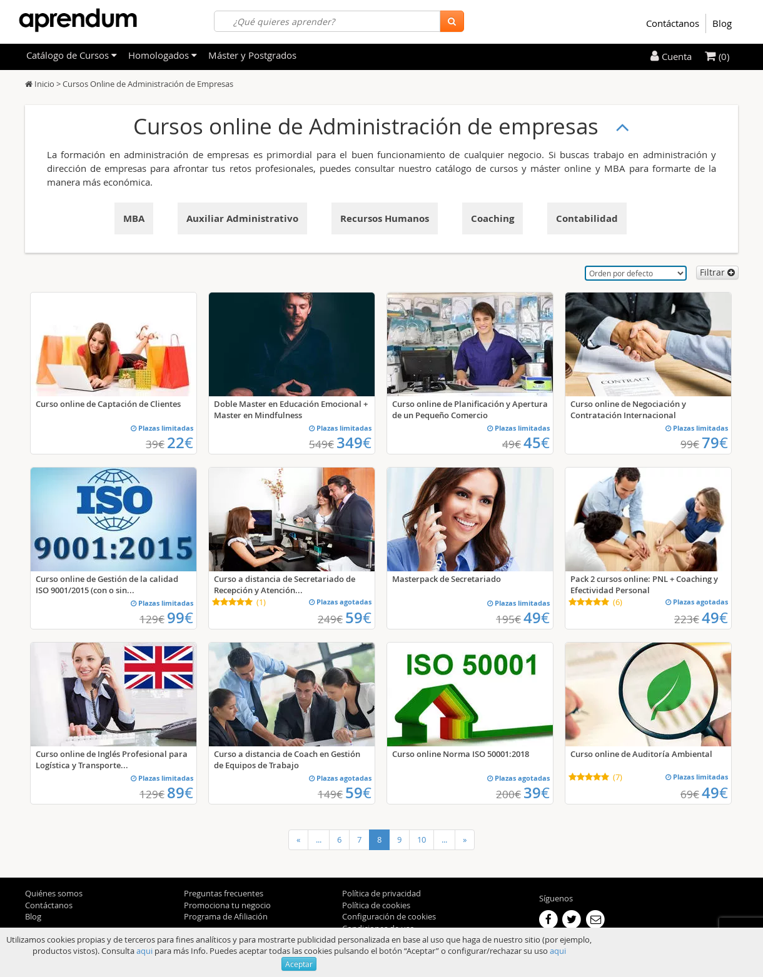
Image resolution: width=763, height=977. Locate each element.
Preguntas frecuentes (223, 893)
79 (715, 443)
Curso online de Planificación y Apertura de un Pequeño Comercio (470, 409)
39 (536, 793)
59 (358, 618)
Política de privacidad (381, 893)
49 (536, 618)
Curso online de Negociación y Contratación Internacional (628, 409)
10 (421, 839)
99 (180, 618)
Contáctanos (672, 23)
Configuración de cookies (389, 916)
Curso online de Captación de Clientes (108, 403)
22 (180, 443)
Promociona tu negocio (227, 905)
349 (353, 443)
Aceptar (299, 964)
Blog (722, 23)
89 (180, 793)
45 (536, 443)
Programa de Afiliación (226, 916)
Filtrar (717, 272)
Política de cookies (376, 905)
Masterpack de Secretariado (446, 578)
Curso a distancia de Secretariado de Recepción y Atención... (284, 584)
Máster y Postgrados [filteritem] (252, 55)
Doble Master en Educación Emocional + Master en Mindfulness (291, 409)
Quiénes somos (54, 893)
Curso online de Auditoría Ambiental (641, 753)
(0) (717, 56)
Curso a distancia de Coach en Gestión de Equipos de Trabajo (287, 759)
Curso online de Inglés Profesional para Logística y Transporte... (112, 759)
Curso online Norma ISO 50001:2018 (460, 753)
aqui (144, 950)
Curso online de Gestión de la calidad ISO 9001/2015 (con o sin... (107, 584)
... (318, 839)
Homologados (162, 55)
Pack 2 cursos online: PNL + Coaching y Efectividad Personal (644, 584)
